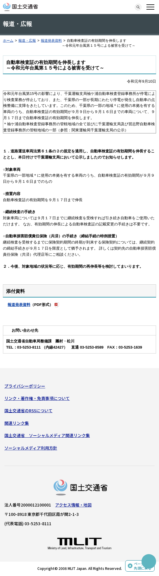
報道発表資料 (51, 41)
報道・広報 (27, 41)
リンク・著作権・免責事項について (37, 398)
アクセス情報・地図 (73, 505)
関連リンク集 (16, 423)
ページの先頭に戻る (142, 566)
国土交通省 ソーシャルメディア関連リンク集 (47, 435)
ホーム (8, 41)
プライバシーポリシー (24, 386)
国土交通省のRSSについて (28, 410)
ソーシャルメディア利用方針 (30, 448)
